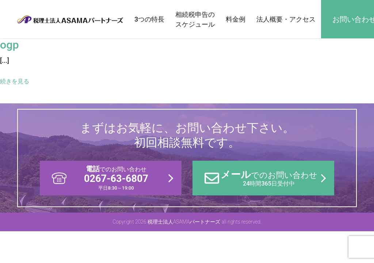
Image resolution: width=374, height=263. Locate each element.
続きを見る (14, 81)
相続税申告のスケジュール (195, 19)
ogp (9, 44)
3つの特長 (149, 19)
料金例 (235, 19)
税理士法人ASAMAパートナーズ (70, 19)
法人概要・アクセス (286, 19)
